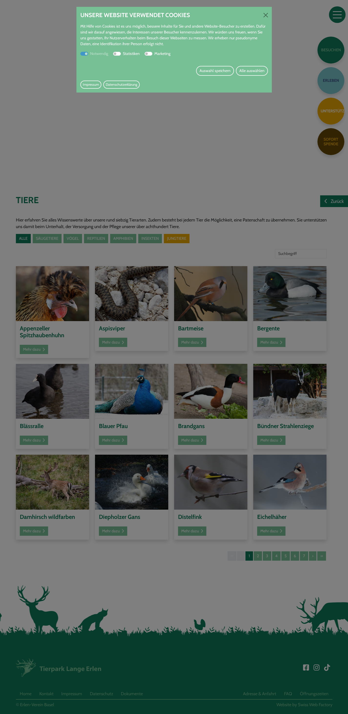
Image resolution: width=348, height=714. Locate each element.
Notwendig (99, 53)
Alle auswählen (251, 70)
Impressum (91, 84)
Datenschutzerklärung (121, 84)
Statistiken (131, 53)
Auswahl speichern (215, 70)
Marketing (162, 53)
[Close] (266, 15)
